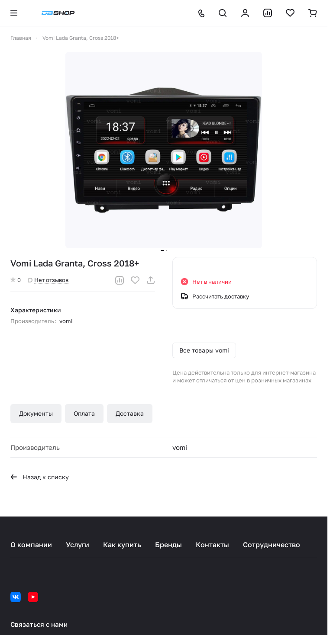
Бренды (168, 544)
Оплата (84, 413)
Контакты (212, 544)
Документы (36, 413)
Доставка (130, 413)
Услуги (77, 544)
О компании (31, 544)
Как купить (122, 544)
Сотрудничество (271, 544)
